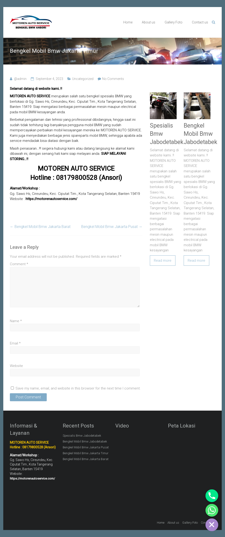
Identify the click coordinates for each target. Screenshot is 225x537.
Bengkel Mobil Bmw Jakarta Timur (86, 453)
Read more (162, 260)
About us (148, 22)
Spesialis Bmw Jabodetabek (82, 435)
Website (16, 366)
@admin (20, 79)
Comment (19, 264)
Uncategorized (82, 79)
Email (15, 343)
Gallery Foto (173, 22)
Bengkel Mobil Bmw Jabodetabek (200, 133)
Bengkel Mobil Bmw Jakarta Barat (40, 226)
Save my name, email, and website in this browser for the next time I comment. (78, 388)
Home (127, 22)
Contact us (200, 22)
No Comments (113, 79)
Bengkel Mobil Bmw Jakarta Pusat (111, 226)
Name (16, 321)
